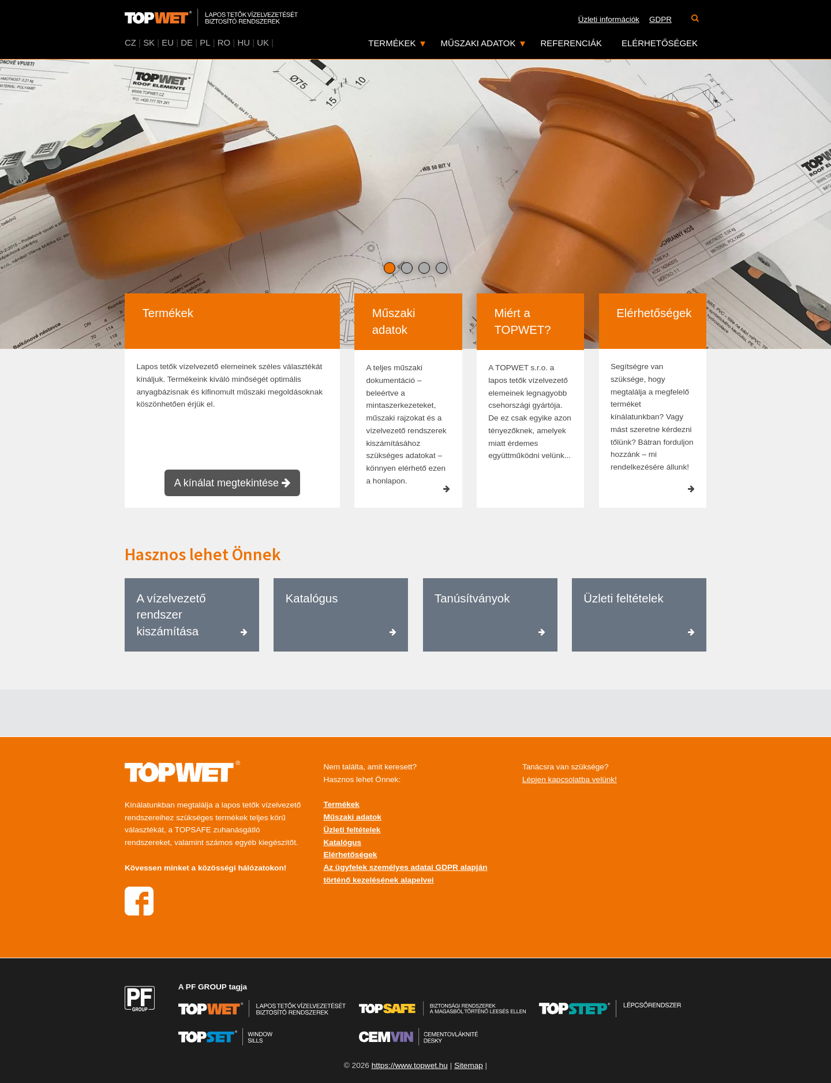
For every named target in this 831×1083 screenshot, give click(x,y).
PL (205, 42)
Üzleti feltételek (351, 829)
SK (149, 42)
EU (168, 42)
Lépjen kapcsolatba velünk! (569, 779)
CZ (130, 42)
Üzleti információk (608, 19)
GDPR (660, 19)
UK (263, 42)
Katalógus (342, 842)
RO (224, 42)
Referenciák (571, 43)
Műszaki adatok (478, 43)
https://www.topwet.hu (410, 1065)
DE (187, 42)
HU (243, 42)
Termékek (391, 43)
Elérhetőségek (660, 43)
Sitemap (468, 1065)
